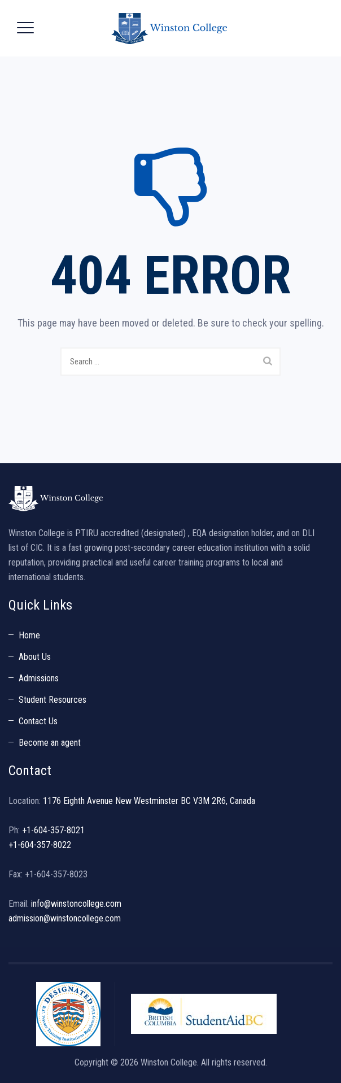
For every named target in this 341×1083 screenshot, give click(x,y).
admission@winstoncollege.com (64, 918)
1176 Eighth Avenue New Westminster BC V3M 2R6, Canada (149, 800)
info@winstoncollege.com (76, 903)
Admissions (39, 678)
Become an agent (50, 742)
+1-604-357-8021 (53, 830)
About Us (35, 656)
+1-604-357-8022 (39, 845)
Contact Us (38, 721)
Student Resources (52, 699)
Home (29, 635)
